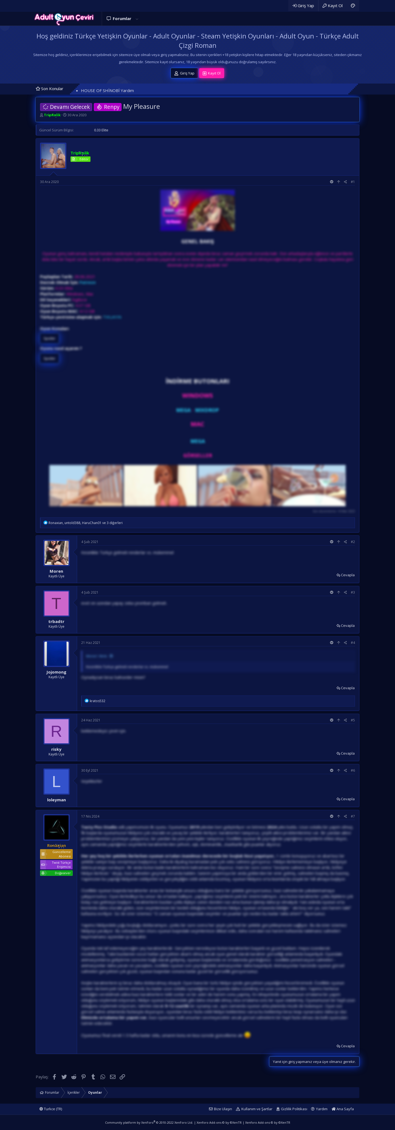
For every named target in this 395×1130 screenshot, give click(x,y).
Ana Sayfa (343, 1108)
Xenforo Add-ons (219, 1122)
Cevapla (348, 574)
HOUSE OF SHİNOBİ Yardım (107, 90)
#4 (353, 642)
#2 (353, 541)
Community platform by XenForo (149, 1122)
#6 (353, 770)
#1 (353, 181)
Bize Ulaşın (223, 1108)
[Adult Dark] (353, 5)
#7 (353, 816)
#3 (353, 592)
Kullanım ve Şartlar (256, 1108)
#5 (353, 720)
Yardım (322, 1108)
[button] (137, 19)
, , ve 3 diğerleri (86, 522)
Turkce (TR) (51, 1108)
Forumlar (122, 18)
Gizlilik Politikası (294, 1108)
